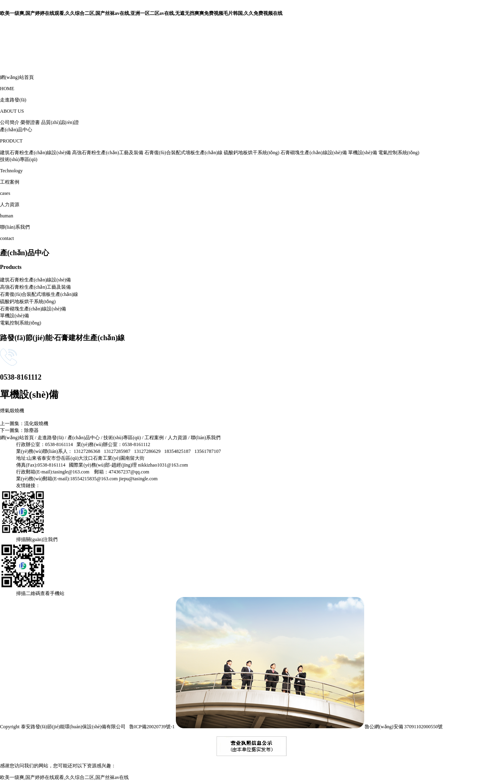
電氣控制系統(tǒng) (398, 152)
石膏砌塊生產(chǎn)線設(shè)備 (313, 152)
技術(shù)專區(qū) (122, 437)
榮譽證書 (30, 122)
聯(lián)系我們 (206, 437)
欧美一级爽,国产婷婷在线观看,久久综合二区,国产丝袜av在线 (64, 777)
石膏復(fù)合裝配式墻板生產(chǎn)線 (183, 152)
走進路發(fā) (50, 437)
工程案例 (154, 437)
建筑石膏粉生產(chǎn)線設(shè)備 (35, 152)
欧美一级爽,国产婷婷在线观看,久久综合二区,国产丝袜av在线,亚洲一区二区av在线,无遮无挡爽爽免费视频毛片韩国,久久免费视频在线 (141, 13)
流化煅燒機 (36, 423)
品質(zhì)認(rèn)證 (60, 122)
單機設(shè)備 (362, 152)
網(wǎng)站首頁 (17, 437)
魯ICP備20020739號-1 (152, 726)
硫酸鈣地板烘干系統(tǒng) (251, 152)
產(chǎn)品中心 (84, 437)
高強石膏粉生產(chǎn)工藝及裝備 (107, 152)
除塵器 (31, 430)
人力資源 (177, 437)
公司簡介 (9, 122)
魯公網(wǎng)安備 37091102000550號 (309, 726)
